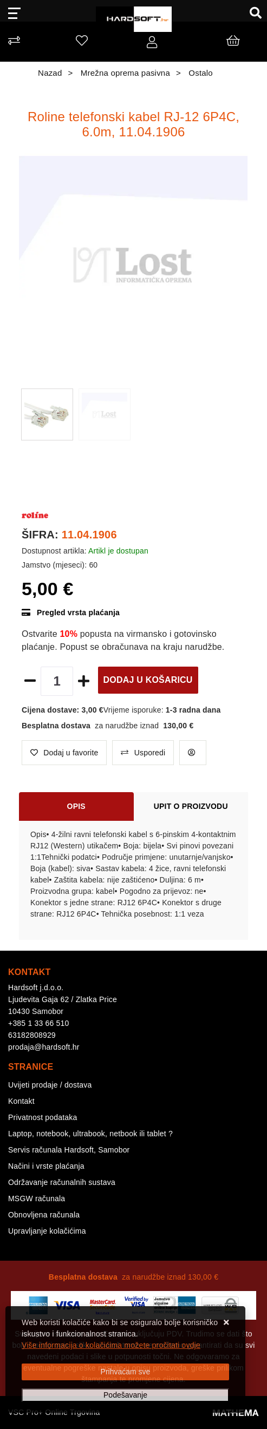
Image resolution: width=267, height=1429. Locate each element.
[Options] (125, 1395)
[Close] (125, 1372)
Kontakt (21, 1101)
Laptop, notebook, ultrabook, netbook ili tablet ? (90, 1133)
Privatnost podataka (42, 1117)
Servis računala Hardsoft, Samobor (68, 1149)
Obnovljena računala (44, 1214)
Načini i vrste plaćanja (46, 1166)
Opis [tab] (76, 806)
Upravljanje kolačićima (47, 1231)
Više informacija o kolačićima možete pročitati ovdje (111, 1345)
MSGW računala (36, 1198)
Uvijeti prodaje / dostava (50, 1085)
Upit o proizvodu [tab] (191, 806)
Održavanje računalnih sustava (61, 1182)
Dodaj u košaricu (148, 679)
